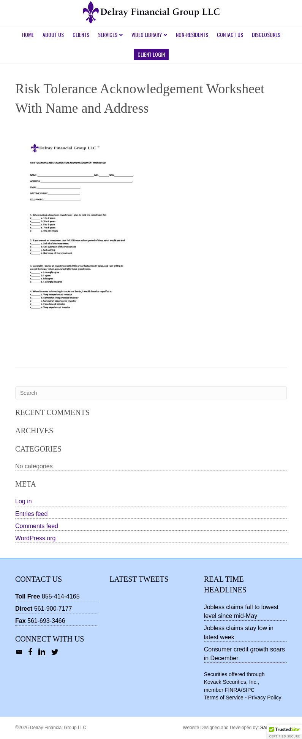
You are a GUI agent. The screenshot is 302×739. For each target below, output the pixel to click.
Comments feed (36, 526)
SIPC (248, 690)
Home (28, 34)
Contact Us (230, 34)
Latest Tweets (138, 579)
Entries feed (31, 514)
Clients (81, 34)
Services (107, 34)
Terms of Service (223, 697)
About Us (53, 34)
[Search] (151, 392)
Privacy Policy (264, 697)
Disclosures (266, 34)
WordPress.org (35, 538)
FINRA (233, 690)
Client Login (151, 54)
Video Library (146, 34)
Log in (23, 501)
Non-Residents (192, 34)
